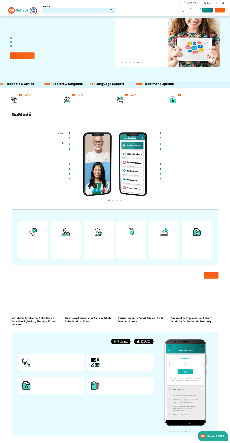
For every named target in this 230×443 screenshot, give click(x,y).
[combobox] (212, 3)
